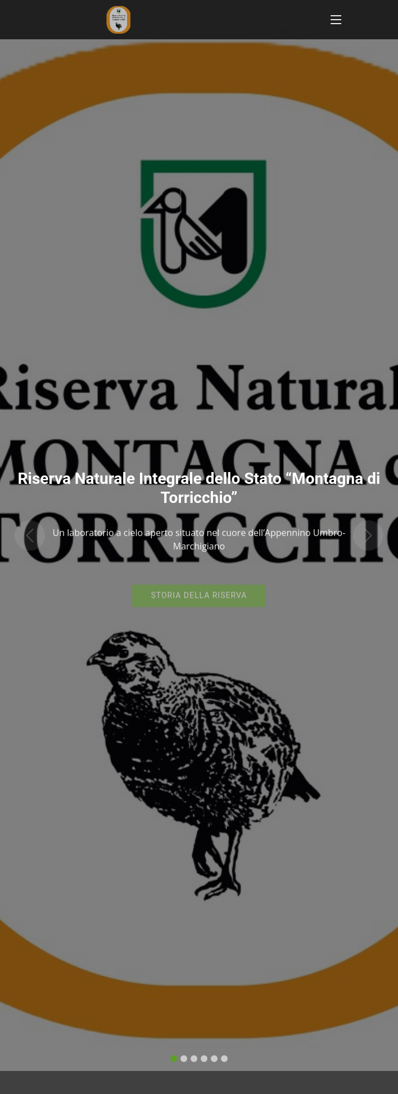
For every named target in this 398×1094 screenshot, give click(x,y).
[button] (30, 521)
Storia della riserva (199, 587)
